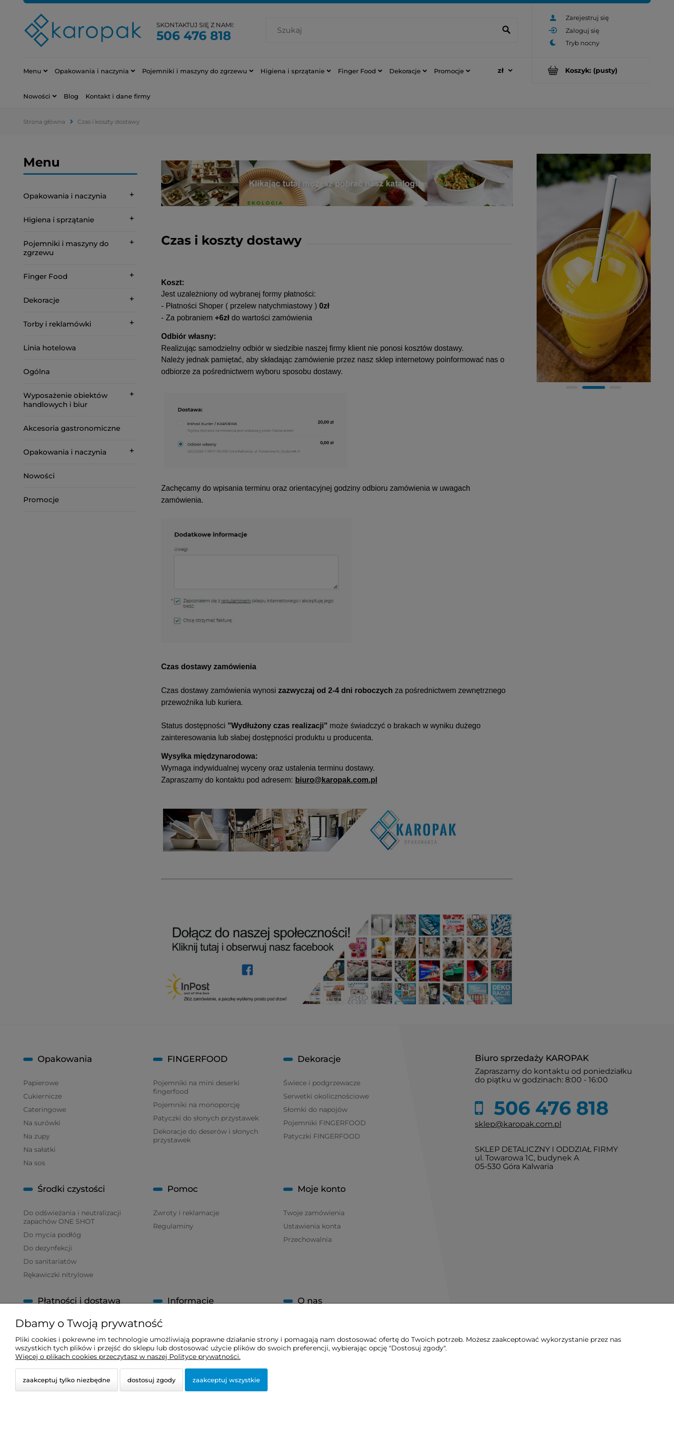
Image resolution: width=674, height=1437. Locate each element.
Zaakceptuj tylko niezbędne (66, 1380)
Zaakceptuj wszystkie (226, 1380)
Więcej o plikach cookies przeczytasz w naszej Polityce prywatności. (128, 1356)
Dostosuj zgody (151, 1380)
